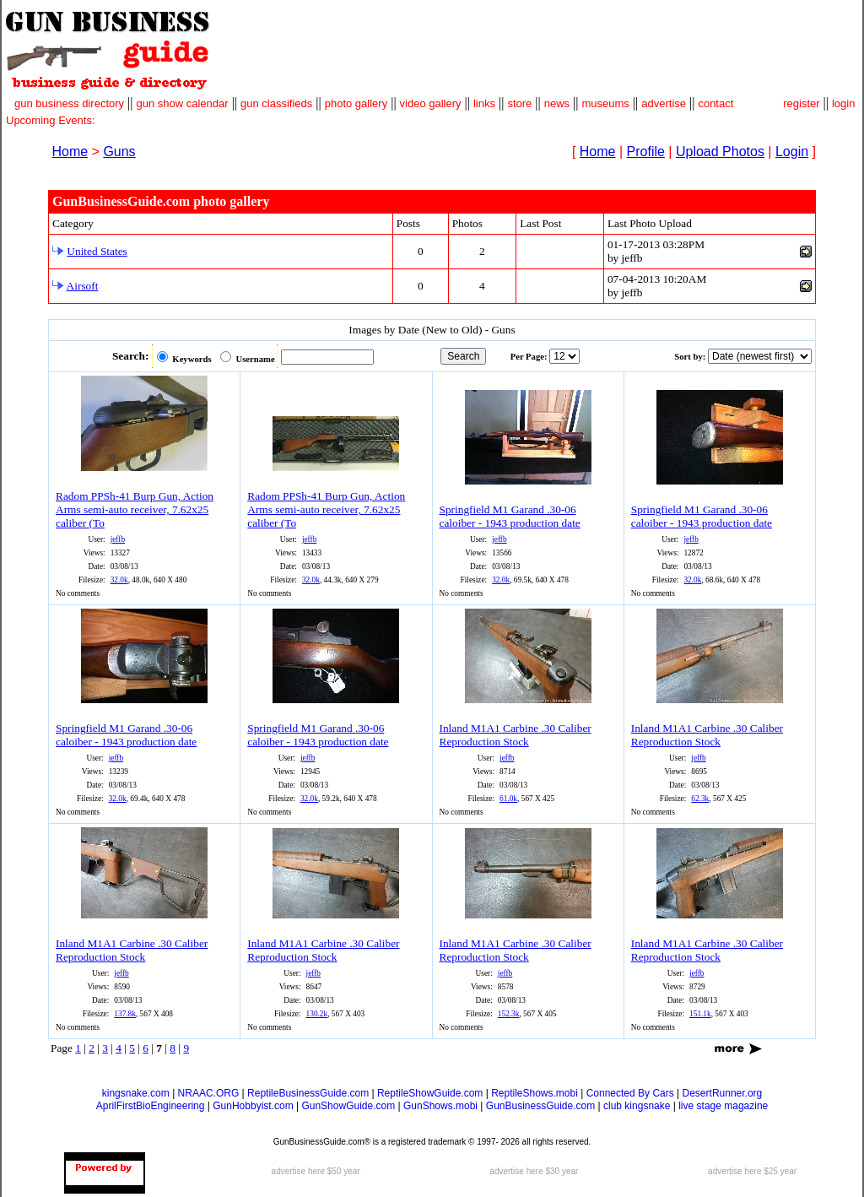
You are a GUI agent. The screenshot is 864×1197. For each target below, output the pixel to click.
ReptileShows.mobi (534, 1093)
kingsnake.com (136, 1093)
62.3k (700, 798)
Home (69, 151)
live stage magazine (723, 1106)
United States (97, 251)
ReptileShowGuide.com (430, 1093)
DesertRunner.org (723, 1093)
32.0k (119, 580)
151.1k (700, 1014)
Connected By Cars (630, 1093)
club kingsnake (636, 1106)
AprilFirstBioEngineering (150, 1106)
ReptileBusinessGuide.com (308, 1093)
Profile (646, 151)
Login (791, 151)
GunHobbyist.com (253, 1106)
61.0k (508, 798)
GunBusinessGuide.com (540, 1106)
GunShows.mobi (440, 1106)
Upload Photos (720, 151)
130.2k (317, 1014)
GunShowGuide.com (348, 1106)
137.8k (125, 1014)
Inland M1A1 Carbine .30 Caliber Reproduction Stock (515, 735)
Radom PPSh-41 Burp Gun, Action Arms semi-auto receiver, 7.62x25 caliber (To (134, 509)
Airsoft (83, 285)
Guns (119, 151)
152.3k (509, 1014)
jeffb (118, 539)
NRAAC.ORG (209, 1093)
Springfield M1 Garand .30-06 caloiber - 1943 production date (510, 516)
